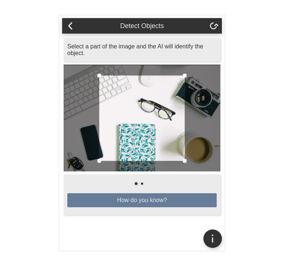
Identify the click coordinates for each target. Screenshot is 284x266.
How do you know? (142, 200)
